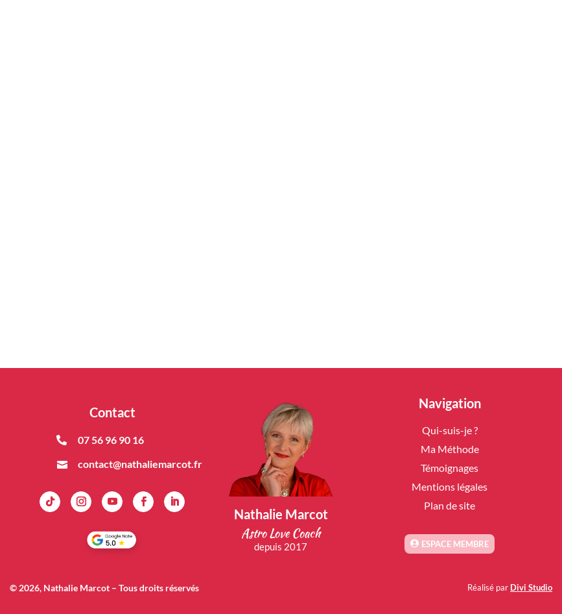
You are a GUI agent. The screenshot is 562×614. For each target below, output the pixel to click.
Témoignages (449, 467)
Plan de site (449, 505)
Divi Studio (531, 587)
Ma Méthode (450, 449)
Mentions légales (449, 486)
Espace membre (455, 544)
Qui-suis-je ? (450, 430)
